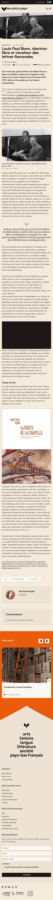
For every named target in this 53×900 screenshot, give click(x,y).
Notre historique (7, 793)
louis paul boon (34, 579)
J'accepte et (21, 867)
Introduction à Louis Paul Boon (18, 687)
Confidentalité (7, 825)
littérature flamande (18, 579)
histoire (26, 738)
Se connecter (40, 2)
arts (26, 733)
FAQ (3, 813)
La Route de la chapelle (23, 562)
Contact (5, 803)
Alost (5, 579)
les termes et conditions (15, 867)
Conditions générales (9, 822)
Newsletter (5, 2)
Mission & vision (7, 796)
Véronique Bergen (11, 62)
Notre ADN (5, 790)
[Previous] (41, 641)
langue (26, 742)
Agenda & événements (9, 819)
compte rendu (18, 45)
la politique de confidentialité (30, 867)
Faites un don (6, 776)
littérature (26, 746)
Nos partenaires (7, 780)
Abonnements (6, 773)
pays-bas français (26, 754)
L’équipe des (9, 799)
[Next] (47, 641)
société (26, 750)
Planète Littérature (44, 65)
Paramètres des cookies (10, 829)
